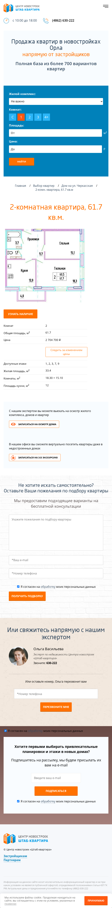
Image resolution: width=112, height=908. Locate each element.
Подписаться (56, 791)
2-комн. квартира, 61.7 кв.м (54, 190)
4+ (46, 117)
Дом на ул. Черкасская (77, 186)
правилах (10, 903)
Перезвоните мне (56, 707)
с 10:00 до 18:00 (25, 20)
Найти (21, 161)
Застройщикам (15, 856)
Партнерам (12, 860)
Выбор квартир (44, 186)
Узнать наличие (20, 314)
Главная (20, 186)
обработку (48, 587)
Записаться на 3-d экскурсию (38, 457)
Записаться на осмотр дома (37, 424)
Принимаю (96, 900)
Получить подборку (27, 596)
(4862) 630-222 (63, 20)
